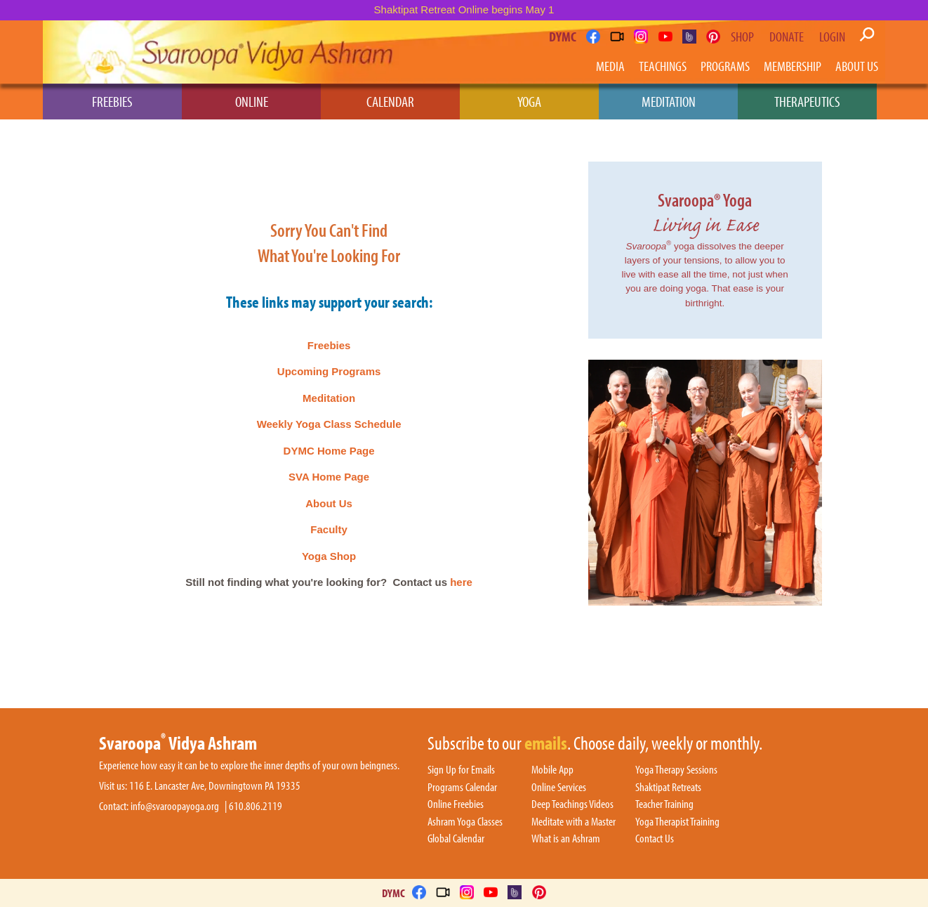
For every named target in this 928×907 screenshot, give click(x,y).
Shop (742, 37)
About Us (856, 65)
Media (610, 65)
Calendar (390, 101)
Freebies (112, 101)
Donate (786, 37)
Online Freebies (455, 804)
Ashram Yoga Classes (465, 822)
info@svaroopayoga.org (175, 806)
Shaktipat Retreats (668, 787)
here (461, 582)
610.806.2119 (255, 806)
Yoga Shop (329, 556)
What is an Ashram (565, 839)
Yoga (529, 101)
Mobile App (552, 770)
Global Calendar (455, 839)
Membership (792, 65)
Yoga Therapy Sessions (676, 770)
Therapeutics (807, 101)
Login (832, 37)
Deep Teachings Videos (572, 804)
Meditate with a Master (573, 822)
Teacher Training (664, 804)
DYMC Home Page (329, 451)
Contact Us (654, 839)
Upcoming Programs (329, 371)
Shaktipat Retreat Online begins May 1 (464, 9)
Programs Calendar (462, 787)
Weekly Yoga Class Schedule (329, 424)
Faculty (328, 529)
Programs (725, 65)
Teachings (663, 65)
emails (545, 744)
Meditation (669, 101)
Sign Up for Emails (461, 770)
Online (251, 101)
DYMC (562, 36)
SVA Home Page (329, 477)
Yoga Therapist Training (677, 822)
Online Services (558, 787)
